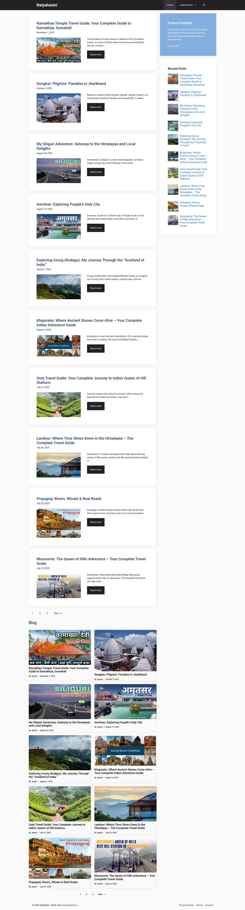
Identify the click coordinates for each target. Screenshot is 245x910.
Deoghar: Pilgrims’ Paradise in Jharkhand (71, 83)
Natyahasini (47, 5)
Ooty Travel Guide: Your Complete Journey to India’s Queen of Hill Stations (57, 826)
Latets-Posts (190, 5)
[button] (204, 5)
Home (170, 5)
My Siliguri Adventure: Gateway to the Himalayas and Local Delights (192, 110)
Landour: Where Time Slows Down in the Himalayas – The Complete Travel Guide (119, 826)
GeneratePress (69, 905)
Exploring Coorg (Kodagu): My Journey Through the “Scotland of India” (193, 140)
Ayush (34, 676)
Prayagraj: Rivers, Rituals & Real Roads (69, 499)
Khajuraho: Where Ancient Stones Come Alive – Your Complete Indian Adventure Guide (124, 771)
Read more (95, 54)
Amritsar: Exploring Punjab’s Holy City (68, 204)
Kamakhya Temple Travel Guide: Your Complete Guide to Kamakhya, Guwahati (59, 669)
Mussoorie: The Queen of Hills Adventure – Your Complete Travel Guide (193, 221)
